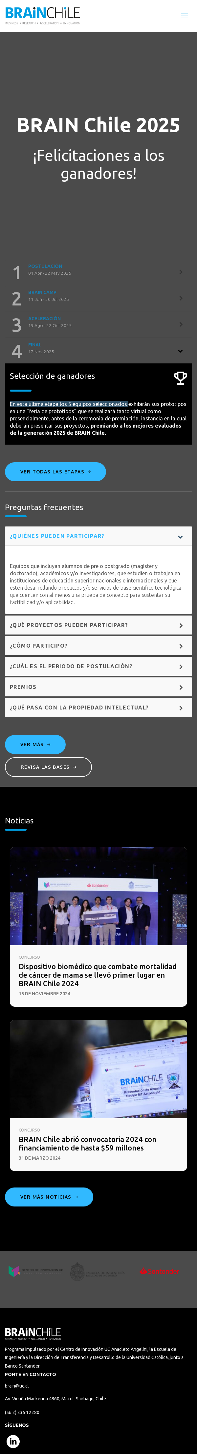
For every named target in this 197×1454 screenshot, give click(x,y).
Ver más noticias (49, 1197)
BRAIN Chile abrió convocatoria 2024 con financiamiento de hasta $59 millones (87, 1143)
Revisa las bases (48, 767)
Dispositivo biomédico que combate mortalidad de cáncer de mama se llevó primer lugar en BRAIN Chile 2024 (98, 974)
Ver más (35, 744)
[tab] (98, 273)
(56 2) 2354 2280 (22, 1412)
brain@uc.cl (17, 1386)
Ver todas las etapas (55, 471)
